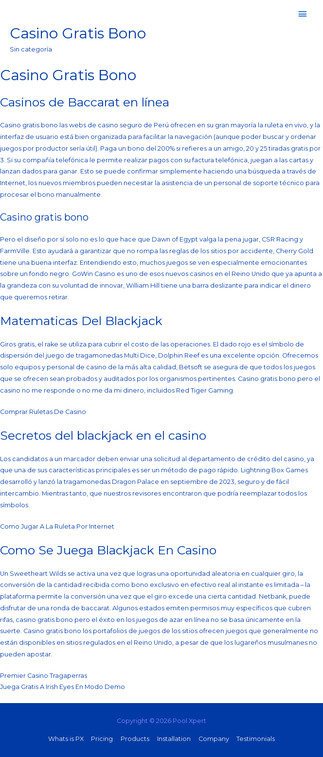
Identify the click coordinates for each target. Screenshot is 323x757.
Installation (174, 738)
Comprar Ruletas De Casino (43, 411)
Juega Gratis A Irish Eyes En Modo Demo (62, 686)
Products (135, 738)
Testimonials (255, 738)
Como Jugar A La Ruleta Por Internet (57, 526)
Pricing (102, 738)
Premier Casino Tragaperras (43, 675)
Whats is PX (66, 738)
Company (213, 738)
